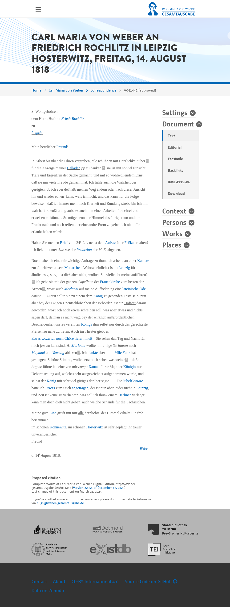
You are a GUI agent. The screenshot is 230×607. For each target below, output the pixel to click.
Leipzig (37, 133)
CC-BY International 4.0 (95, 581)
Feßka (129, 243)
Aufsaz (110, 243)
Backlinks (175, 170)
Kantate (143, 261)
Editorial (175, 147)
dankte (93, 353)
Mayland (38, 353)
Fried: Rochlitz (72, 119)
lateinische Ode (134, 289)
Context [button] (174, 210)
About (59, 581)
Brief (64, 243)
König (98, 296)
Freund (61, 147)
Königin (129, 367)
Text (171, 135)
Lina (52, 413)
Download (176, 193)
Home (36, 90)
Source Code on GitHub (151, 581)
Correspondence (103, 90)
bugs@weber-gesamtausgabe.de (60, 503)
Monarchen (72, 268)
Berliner (124, 395)
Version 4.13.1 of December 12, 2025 (98, 488)
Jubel (133, 381)
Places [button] (171, 244)
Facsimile (175, 158)
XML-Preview (179, 182)
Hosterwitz (94, 427)
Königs (86, 324)
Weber (144, 448)
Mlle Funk (122, 353)
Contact (39, 581)
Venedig (58, 353)
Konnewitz (58, 427)
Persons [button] (174, 222)
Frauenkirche (110, 282)
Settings (174, 112)
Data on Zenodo (48, 590)
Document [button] (178, 123)
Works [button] (172, 233)
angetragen (80, 388)
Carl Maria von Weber (66, 90)
